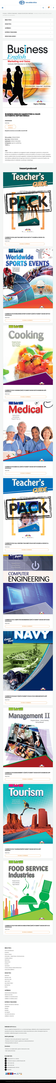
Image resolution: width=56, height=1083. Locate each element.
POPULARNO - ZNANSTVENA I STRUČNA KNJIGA (14, 956)
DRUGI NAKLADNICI (28, 36)
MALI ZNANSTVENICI (9, 983)
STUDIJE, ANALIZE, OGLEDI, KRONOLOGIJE (13, 967)
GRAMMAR (7, 1006)
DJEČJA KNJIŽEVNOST (9, 950)
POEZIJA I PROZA (8, 954)
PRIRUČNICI (7, 960)
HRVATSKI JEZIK (8, 979)
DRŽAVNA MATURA (8, 994)
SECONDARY (7, 1012)
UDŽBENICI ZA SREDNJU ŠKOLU (11, 998)
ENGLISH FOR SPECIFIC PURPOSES (12, 1004)
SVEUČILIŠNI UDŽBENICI (9, 969)
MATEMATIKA (7, 985)
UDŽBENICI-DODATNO (9, 1016)
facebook (9, 1069)
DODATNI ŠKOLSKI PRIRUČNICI (11, 993)
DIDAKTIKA (28, 24)
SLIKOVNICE (7, 965)
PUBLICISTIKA (7, 962)
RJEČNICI (7, 964)
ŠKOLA (6, 987)
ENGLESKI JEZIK (8, 977)
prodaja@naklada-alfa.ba (13, 1067)
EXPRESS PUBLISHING (28, 32)
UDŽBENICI (28, 28)
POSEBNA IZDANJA (8, 958)
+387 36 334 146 (10, 1065)
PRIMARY (6, 1008)
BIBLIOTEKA (28, 20)
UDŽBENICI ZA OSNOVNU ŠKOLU (11, 996)
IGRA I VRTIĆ (7, 981)
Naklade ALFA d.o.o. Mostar (13, 1058)
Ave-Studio (47, 1081)
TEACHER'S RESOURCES (10, 1014)
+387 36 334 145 (10, 1063)
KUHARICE (7, 952)
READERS (7, 1010)
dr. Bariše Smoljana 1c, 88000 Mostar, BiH (16, 1060)
